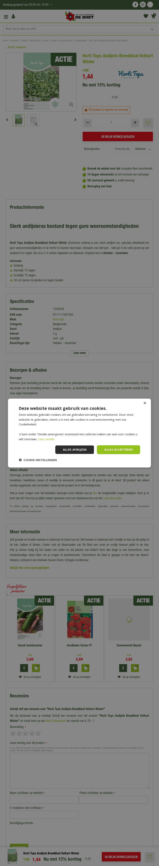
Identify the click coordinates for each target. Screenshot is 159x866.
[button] (38, 460)
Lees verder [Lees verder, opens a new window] (46, 439)
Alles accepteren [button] (118, 449)
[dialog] (79, 433)
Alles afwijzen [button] (75, 449)
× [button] (144, 403)
